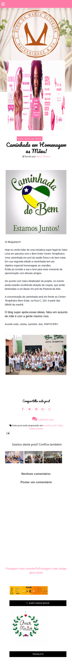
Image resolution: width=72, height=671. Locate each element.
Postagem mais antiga (52, 568)
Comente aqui (43, 418)
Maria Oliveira (43, 156)
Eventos (47, 425)
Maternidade (36, 428)
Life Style (58, 425)
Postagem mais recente (20, 568)
